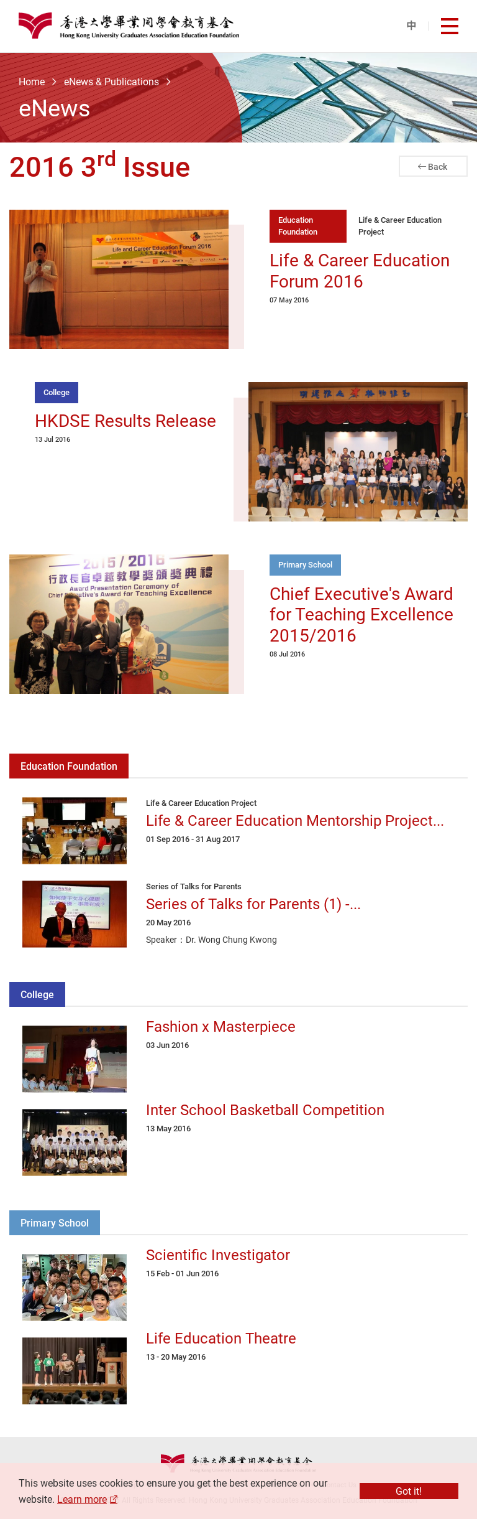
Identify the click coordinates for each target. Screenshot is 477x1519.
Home (32, 81)
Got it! (409, 1491)
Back (437, 166)
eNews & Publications (111, 81)
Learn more (82, 1499)
